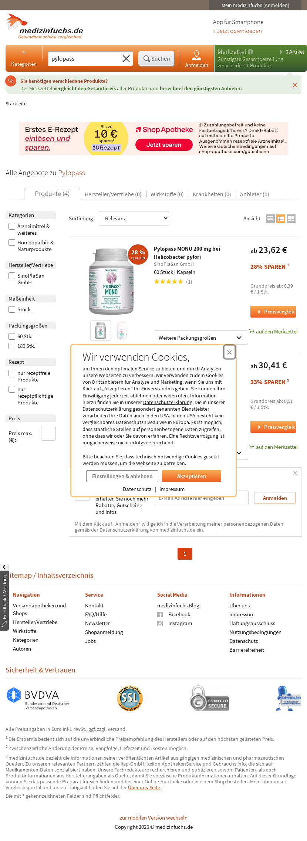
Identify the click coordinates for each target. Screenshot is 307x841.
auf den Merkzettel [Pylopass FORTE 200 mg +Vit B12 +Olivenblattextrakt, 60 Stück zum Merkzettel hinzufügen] (273, 446)
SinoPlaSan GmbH (26, 279)
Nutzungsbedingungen (255, 631)
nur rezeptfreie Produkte (29, 376)
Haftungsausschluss (252, 622)
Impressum (172, 488)
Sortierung (119, 218)
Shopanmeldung (104, 631)
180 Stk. (22, 346)
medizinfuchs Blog (178, 604)
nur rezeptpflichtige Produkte (31, 396)
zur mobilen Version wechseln (154, 817)
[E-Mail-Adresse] (201, 498)
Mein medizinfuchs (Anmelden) (255, 5)
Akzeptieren (191, 475)
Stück (19, 309)
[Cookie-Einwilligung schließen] (230, 352)
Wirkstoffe (24, 630)
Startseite (16, 103)
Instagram (174, 622)
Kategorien (24, 58)
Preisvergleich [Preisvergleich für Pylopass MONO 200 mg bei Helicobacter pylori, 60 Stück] (276, 311)
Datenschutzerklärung (167, 402)
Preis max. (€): (32, 434)
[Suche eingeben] (83, 58)
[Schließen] (295, 84)
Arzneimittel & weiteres (29, 229)
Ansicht (251, 218)
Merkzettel (231, 51)
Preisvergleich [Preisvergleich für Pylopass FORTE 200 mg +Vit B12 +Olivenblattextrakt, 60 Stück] (276, 426)
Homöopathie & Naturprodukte (31, 245)
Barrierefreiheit (246, 649)
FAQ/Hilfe (96, 613)
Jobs (90, 640)
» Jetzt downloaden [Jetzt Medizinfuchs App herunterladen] (237, 31)
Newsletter (97, 622)
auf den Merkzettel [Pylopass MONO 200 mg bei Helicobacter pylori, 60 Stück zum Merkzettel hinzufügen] (273, 331)
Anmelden (196, 58)
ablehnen (140, 395)
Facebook (173, 613)
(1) (173, 281)
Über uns (239, 604)
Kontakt (94, 604)
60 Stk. (21, 336)
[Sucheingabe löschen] (126, 58)
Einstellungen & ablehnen (122, 475)
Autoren (22, 648)
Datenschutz (137, 488)
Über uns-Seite (144, 787)
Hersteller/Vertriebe (35, 621)
